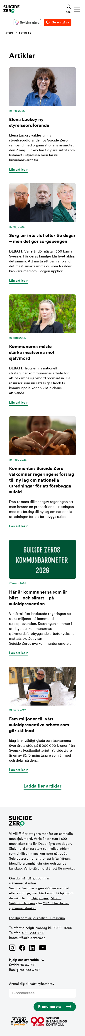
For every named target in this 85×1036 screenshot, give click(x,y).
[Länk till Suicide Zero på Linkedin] (32, 948)
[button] (77, 9)
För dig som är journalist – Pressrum (37, 918)
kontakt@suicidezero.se (27, 938)
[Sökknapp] (68, 9)
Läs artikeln (18, 169)
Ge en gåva (60, 22)
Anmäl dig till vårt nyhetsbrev (42, 990)
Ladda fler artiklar (42, 786)
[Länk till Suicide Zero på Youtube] (42, 947)
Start (9, 33)
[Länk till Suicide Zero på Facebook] (22, 948)
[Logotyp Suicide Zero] (28, 9)
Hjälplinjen (40, 898)
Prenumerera (49, 1007)
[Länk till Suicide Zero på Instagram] (12, 948)
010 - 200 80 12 (33, 933)
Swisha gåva (29, 22)
